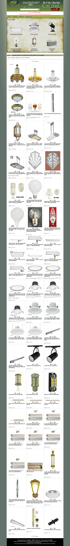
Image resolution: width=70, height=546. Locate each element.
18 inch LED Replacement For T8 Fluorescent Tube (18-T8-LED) (51, 424)
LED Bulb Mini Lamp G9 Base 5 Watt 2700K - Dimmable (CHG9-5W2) (16, 202)
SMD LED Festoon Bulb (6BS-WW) (51, 394)
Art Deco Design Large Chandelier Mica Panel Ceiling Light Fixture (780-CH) (17, 87)
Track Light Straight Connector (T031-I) (52, 529)
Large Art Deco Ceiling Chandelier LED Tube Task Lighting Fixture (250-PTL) (52, 144)
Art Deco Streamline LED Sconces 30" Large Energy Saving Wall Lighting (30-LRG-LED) (17, 500)
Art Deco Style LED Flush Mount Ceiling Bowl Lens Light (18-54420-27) (52, 501)
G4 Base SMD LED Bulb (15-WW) (16, 394)
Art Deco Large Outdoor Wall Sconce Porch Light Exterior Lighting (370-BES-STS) (35, 173)
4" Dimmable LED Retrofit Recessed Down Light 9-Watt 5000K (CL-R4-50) (52, 319)
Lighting (15, 16)
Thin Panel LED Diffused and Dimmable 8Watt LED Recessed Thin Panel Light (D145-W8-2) (35, 275)
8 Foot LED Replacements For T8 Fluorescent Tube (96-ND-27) (16, 471)
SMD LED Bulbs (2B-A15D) (32, 394)
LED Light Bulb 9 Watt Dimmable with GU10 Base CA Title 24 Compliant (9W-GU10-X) (35, 114)
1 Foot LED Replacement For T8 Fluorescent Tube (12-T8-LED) (33, 424)
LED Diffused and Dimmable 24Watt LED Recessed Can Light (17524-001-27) (17, 319)
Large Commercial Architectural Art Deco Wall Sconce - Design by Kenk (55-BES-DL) (17, 144)
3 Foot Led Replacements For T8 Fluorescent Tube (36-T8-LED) (33, 445)
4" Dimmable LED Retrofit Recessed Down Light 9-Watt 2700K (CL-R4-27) (34, 319)
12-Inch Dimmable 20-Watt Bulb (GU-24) (52, 113)
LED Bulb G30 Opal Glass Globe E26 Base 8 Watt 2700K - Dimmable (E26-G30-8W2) (34, 201)
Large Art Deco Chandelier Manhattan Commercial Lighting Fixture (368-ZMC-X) (52, 87)
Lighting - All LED (20, 57)
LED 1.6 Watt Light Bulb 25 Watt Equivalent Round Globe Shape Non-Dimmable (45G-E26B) (34, 230)
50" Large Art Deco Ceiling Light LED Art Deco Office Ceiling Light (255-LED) (17, 173)
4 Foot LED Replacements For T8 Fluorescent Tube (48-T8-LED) (51, 443)
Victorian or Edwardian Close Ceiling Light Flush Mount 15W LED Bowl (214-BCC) (17, 115)
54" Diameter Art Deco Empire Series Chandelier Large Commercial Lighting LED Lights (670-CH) (35, 87)
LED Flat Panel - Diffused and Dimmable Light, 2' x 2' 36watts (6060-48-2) (52, 260)
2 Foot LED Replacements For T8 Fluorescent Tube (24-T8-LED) (16, 445)
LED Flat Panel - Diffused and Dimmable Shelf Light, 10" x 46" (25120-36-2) (17, 244)
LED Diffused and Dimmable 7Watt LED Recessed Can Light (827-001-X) (35, 294)
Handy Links (29, 16)
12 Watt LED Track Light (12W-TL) (34, 365)
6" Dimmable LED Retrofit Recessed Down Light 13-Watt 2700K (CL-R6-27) (17, 338)
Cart (53, 9)
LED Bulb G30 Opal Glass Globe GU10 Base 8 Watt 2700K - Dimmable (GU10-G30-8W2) (17, 229)
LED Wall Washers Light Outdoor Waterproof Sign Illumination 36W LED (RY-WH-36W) (17, 366)
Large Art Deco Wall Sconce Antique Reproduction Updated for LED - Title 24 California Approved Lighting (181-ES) (35, 501)
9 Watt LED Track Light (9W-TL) (50, 365)
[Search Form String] (29, 9)
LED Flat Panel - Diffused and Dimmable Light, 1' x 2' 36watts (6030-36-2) (35, 245)
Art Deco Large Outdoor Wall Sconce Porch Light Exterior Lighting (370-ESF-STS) (52, 173)
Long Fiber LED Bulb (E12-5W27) (33, 528)
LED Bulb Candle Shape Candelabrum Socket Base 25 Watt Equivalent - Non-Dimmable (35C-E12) (52, 229)
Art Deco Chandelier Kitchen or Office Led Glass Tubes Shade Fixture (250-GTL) (34, 144)
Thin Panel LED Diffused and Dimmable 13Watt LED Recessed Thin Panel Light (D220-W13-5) (52, 275)
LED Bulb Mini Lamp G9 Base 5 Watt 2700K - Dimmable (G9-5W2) (51, 202)
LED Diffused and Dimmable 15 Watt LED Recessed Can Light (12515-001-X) (52, 294)
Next (37, 61)
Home (9, 16)
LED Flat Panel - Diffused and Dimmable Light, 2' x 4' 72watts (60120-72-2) (17, 275)
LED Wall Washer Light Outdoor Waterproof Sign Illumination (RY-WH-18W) (52, 338)
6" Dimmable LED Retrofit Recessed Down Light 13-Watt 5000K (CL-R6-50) (34, 338)
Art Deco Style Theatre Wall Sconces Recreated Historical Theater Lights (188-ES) (52, 473)
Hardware (21, 16)
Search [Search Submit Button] (38, 9)
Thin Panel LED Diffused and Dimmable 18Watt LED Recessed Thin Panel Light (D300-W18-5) (17, 295)
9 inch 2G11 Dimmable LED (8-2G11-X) (17, 423)
